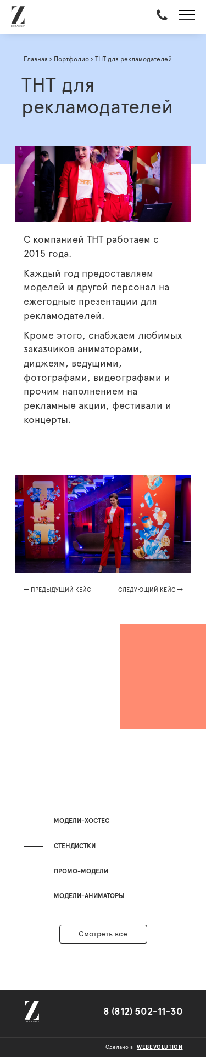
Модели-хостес (81, 821)
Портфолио (71, 59)
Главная (36, 59)
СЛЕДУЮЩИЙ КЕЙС (150, 589)
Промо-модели (81, 871)
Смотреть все (103, 934)
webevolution (159, 1047)
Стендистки (75, 846)
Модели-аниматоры (89, 896)
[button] (187, 17)
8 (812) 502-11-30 (143, 1012)
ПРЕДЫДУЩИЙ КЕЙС (57, 589)
